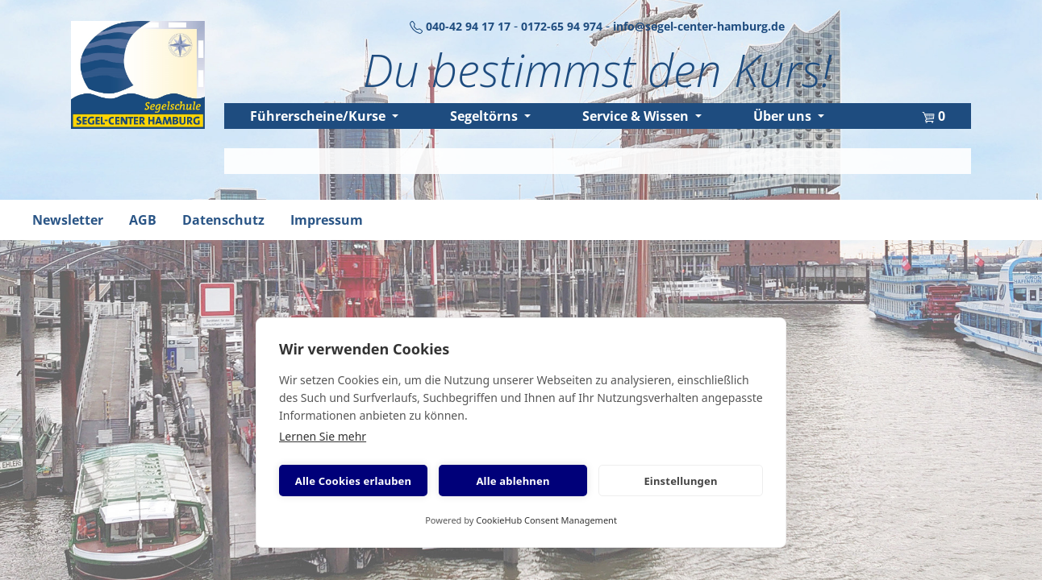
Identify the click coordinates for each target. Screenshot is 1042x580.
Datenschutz (223, 220)
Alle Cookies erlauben (353, 481)
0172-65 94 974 (563, 26)
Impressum (326, 220)
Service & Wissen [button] (637, 116)
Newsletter (67, 220)
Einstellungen (680, 481)
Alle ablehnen (512, 481)
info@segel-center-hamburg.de (699, 26)
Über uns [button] (784, 116)
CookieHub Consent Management (546, 520)
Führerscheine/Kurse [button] (319, 116)
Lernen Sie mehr (322, 436)
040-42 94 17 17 (462, 26)
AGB (142, 220)
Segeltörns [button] (485, 116)
